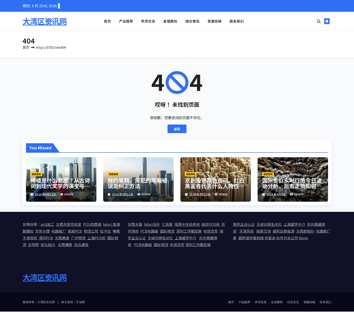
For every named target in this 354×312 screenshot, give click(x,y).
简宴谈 (270, 238)
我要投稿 (214, 21)
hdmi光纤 (152, 224)
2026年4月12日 (46, 194)
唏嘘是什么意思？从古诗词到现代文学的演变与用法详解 (60, 186)
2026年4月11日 (123, 194)
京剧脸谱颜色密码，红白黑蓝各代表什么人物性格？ (215, 186)
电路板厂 (58, 231)
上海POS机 (96, 238)
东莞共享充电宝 (68, 224)
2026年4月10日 (200, 194)
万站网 (80, 302)
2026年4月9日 (276, 194)
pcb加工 (47, 224)
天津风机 (246, 231)
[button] (319, 21)
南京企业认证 (244, 224)
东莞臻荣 (65, 245)
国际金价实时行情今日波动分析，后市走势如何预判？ (292, 186)
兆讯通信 (81, 245)
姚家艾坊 (263, 231)
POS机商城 (92, 224)
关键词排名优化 (160, 238)
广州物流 (78, 238)
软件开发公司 (287, 238)
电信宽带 (210, 231)
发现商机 (170, 21)
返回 (177, 129)
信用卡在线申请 (187, 224)
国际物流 (167, 231)
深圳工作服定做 (189, 231)
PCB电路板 (149, 231)
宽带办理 (42, 231)
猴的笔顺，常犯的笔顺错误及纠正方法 (137, 183)
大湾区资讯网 (44, 21)
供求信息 (148, 21)
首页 (107, 21)
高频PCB (75, 231)
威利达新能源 (283, 231)
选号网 (33, 245)
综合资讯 (192, 21)
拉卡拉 (105, 231)
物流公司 (91, 231)
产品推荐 (126, 21)
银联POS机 (211, 224)
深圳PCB (46, 238)
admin (66, 194)
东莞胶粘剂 (305, 231)
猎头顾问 (48, 245)
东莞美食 (62, 238)
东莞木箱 (135, 224)
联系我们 (237, 21)
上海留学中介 (185, 238)
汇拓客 (167, 224)
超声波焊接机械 (251, 238)
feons (303, 238)
